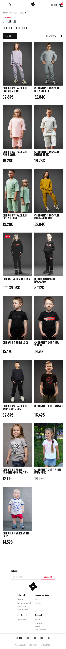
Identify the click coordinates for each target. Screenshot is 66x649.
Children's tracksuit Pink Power (17, 154)
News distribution (40, 629)
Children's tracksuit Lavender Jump (17, 90)
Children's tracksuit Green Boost (17, 218)
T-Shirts (8, 28)
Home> (5, 13)
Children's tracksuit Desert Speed (48, 154)
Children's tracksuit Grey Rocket (48, 90)
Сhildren (23, 13)
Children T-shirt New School (48, 347)
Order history (39, 623)
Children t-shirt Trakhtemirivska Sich (14, 477)
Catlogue (13, 13)
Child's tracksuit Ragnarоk (46, 283)
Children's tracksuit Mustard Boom (48, 218)
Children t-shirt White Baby (14, 543)
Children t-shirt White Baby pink (45, 476)
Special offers (21, 619)
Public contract (22, 606)
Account (37, 619)
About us (20, 599)
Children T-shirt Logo (14, 347)
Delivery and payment (24, 603)
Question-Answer (22, 609)
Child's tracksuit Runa (14, 283)
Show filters (10, 36)
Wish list (37, 626)
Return (37, 599)
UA (52, 5)
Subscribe (48, 576)
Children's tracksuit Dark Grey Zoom (17, 411)
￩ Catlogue (7, 17)
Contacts (38, 603)
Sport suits (21, 28)
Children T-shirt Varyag (45, 411)
